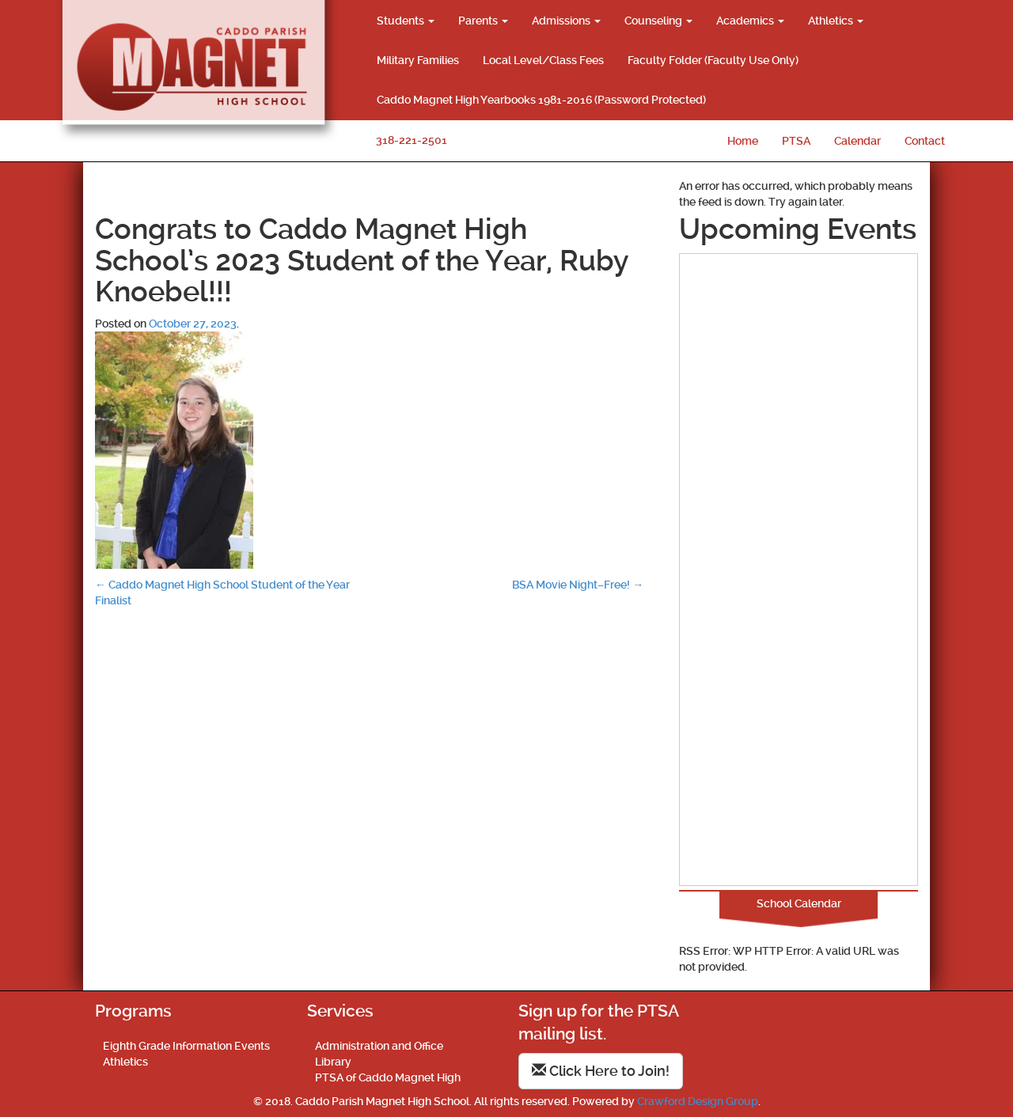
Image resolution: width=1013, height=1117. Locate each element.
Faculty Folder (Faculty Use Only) (713, 60)
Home (742, 140)
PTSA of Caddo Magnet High (388, 1077)
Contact (925, 140)
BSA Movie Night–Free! (577, 584)
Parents (483, 20)
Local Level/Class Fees (543, 60)
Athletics (835, 20)
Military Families (418, 60)
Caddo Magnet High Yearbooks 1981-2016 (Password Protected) (541, 99)
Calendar (857, 140)
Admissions (566, 20)
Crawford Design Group (697, 1101)
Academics (750, 20)
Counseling (658, 20)
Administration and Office (379, 1045)
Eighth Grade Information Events (186, 1045)
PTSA (796, 140)
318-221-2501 (411, 140)
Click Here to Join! (601, 1070)
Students (405, 20)
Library (333, 1061)
